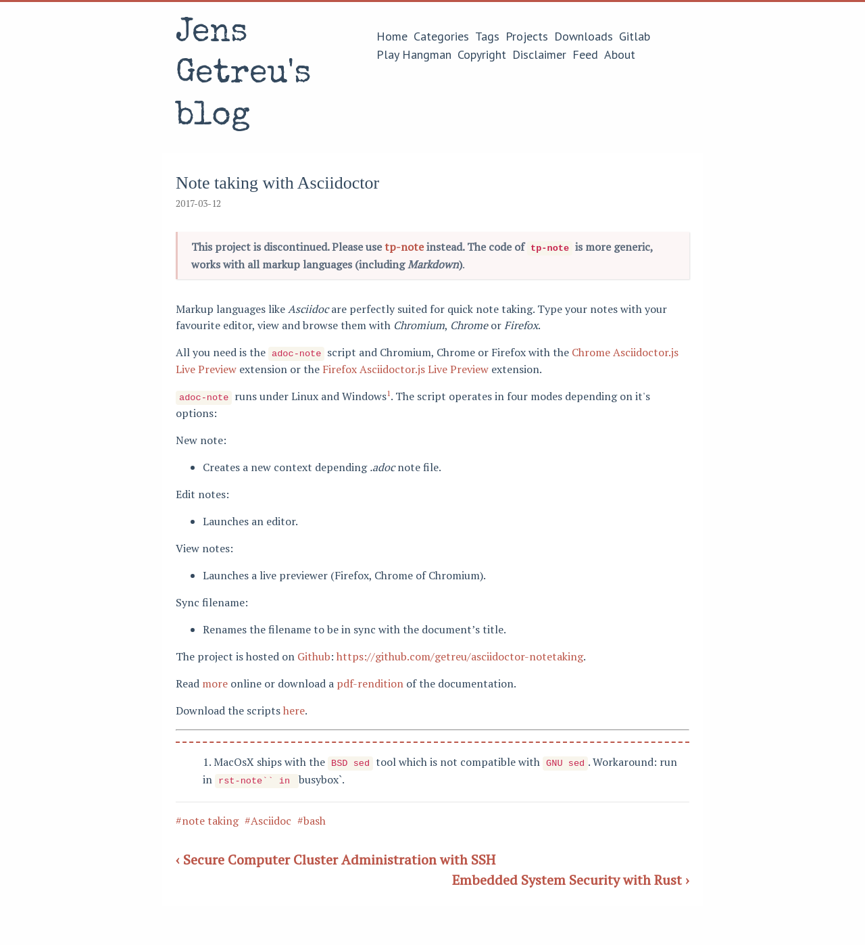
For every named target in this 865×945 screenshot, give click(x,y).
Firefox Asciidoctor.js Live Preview (405, 367)
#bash (311, 815)
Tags (487, 36)
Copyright (482, 54)
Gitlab (634, 36)
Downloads (583, 36)
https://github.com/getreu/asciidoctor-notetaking (460, 653)
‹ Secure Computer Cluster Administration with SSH (335, 855)
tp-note (404, 246)
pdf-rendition (370, 680)
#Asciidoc (268, 815)
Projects (526, 36)
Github (313, 653)
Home (391, 36)
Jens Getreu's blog (243, 75)
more (215, 680)
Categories (441, 36)
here (294, 707)
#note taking (207, 815)
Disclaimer (539, 54)
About (619, 54)
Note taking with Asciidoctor (277, 183)
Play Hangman (413, 54)
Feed (585, 54)
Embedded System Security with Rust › (570, 875)
